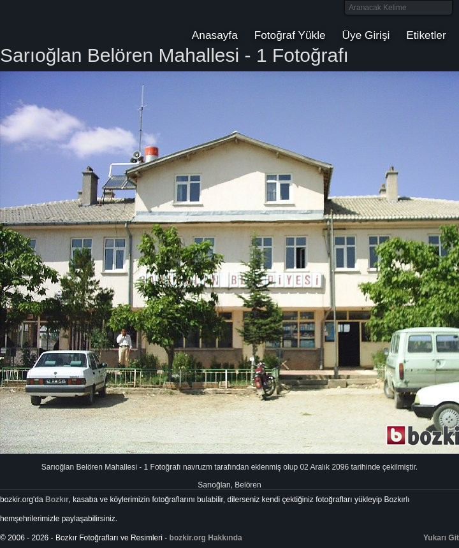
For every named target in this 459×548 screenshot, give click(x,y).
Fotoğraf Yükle (290, 35)
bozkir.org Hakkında (206, 537)
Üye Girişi (366, 35)
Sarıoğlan (214, 484)
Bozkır (86, 22)
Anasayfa (215, 35)
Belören (248, 484)
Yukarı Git (441, 537)
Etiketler (426, 35)
